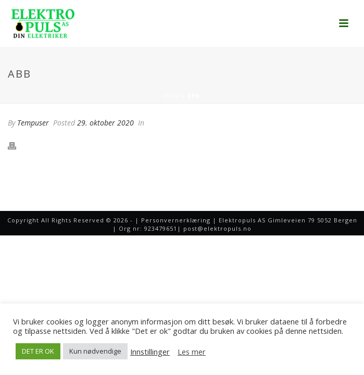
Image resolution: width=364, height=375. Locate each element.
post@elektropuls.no (217, 228)
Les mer (192, 351)
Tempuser (33, 123)
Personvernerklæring (175, 220)
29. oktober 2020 (105, 123)
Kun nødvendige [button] (95, 351)
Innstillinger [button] (150, 351)
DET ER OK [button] (38, 351)
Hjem (172, 95)
